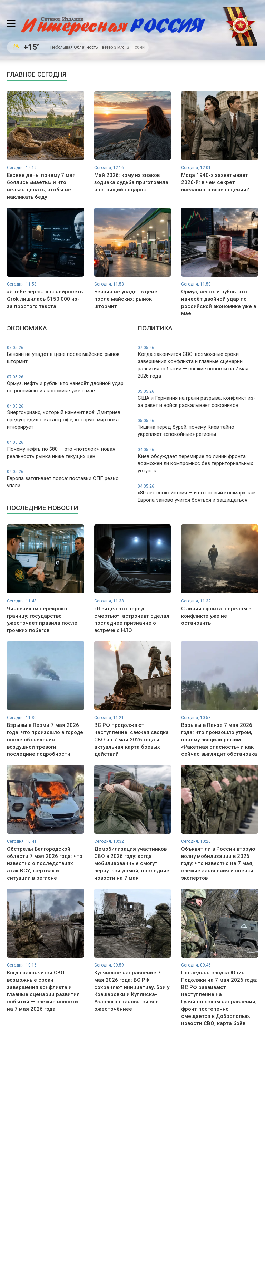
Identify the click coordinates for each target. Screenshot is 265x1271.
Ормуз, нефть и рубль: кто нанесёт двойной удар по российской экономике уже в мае (67, 384)
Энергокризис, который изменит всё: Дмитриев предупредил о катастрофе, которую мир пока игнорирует (67, 416)
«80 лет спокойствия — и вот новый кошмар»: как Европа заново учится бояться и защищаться (198, 493)
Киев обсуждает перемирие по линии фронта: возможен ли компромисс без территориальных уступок (198, 460)
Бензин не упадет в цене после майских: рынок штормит (67, 354)
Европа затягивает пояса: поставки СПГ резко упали (67, 479)
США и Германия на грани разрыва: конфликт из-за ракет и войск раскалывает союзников (198, 398)
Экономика (27, 328)
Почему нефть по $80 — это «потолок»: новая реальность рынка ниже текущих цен (67, 449)
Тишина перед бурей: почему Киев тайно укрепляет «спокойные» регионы (198, 428)
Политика (155, 328)
